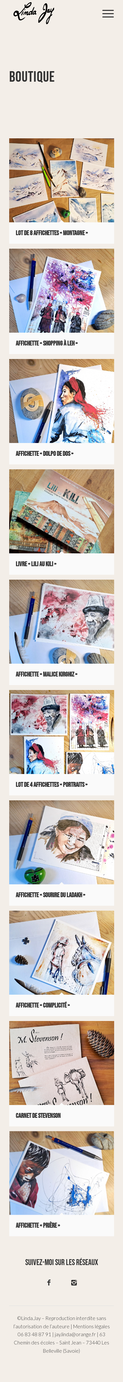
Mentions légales (91, 1326)
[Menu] (105, 13)
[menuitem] (105, 13)
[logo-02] (51, 13)
